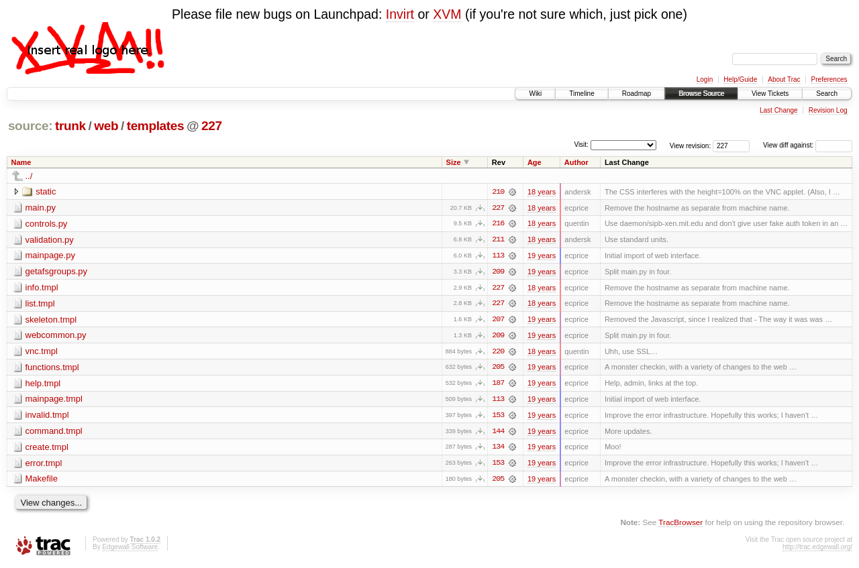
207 (498, 320)
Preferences (829, 79)
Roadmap (636, 93)
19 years (541, 256)
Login (705, 79)
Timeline (581, 93)
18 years (541, 192)
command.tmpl (54, 433)
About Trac (784, 79)
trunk (70, 126)
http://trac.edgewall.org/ (817, 549)
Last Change (779, 110)
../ (29, 176)
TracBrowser (680, 524)
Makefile (42, 481)
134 (498, 449)
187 (498, 385)
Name (21, 162)
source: (30, 126)
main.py (41, 208)
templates (156, 126)
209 (498, 272)
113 (498, 256)
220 (498, 352)
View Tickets (770, 93)
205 (498, 368)
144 (498, 433)
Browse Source (701, 93)
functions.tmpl (52, 368)
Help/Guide (740, 79)
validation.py (50, 240)
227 (211, 126)
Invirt (400, 14)
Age (534, 162)
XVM (447, 14)
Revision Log (828, 110)
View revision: (690, 145)
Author (576, 162)
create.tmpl (47, 449)
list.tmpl (40, 304)
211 (498, 240)
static (46, 191)
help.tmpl (43, 385)
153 (498, 417)
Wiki (535, 93)
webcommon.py (56, 336)
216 (498, 224)
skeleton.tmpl (51, 320)
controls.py (47, 224)
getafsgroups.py (57, 272)
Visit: (581, 144)
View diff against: (807, 145)
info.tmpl (42, 288)
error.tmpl (44, 465)
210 (498, 191)
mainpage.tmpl (54, 401)
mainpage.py (50, 256)
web (106, 126)
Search (827, 93)
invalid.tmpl (47, 417)
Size (453, 162)
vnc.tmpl (42, 352)
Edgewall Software (130, 549)
